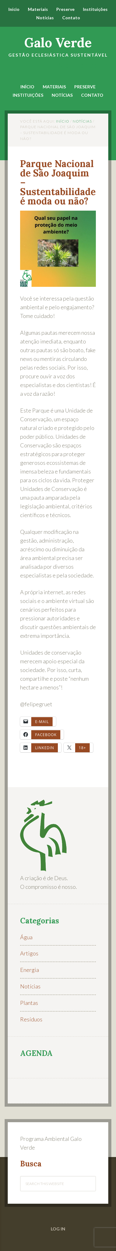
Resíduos (31, 1019)
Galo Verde (58, 42)
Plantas (29, 1002)
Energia (29, 969)
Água (26, 937)
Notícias (30, 986)
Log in (58, 1228)
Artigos (29, 953)
